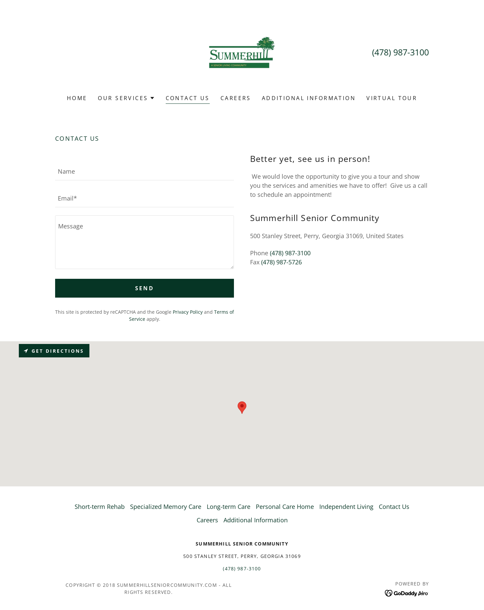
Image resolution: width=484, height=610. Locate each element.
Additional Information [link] (309, 98)
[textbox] (144, 171)
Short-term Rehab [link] (100, 507)
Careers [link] (235, 98)
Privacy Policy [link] (188, 312)
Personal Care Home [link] (285, 507)
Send (144, 288)
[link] (242, 52)
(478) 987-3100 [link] (400, 52)
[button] (126, 98)
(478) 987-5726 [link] (281, 262)
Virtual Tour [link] (391, 98)
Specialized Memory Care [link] (165, 507)
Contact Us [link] (188, 98)
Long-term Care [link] (228, 507)
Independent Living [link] (346, 507)
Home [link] (77, 98)
